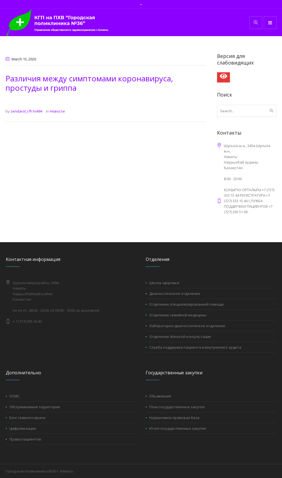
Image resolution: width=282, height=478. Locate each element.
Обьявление (160, 396)
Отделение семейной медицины (178, 315)
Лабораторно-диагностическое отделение (187, 325)
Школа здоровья (164, 282)
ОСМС (14, 396)
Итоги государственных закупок (177, 428)
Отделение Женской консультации (180, 336)
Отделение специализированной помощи (186, 304)
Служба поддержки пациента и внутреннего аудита (195, 347)
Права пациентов (25, 439)
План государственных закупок (177, 406)
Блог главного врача (27, 417)
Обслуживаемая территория (34, 406)
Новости (57, 111)
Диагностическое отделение (174, 293)
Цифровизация (22, 428)
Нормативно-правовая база (174, 417)
